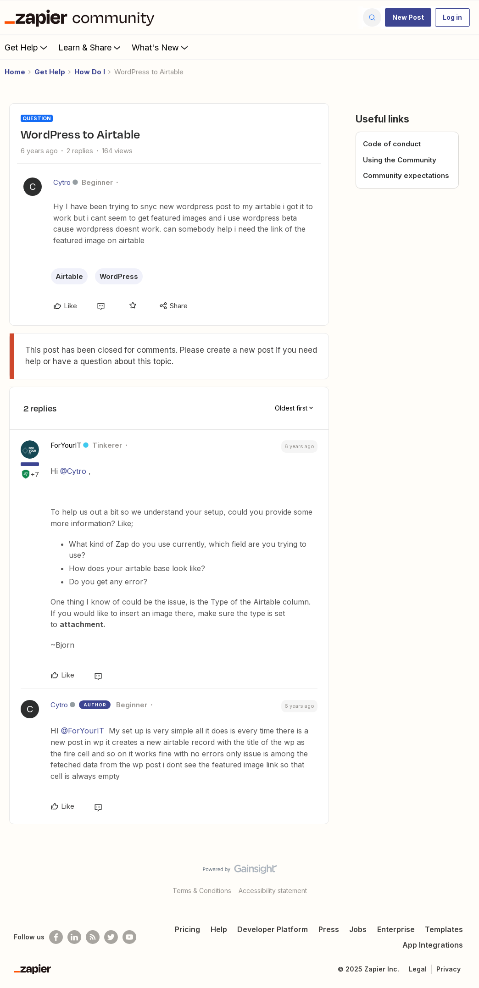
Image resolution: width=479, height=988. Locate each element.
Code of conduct (392, 143)
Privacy (448, 969)
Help (219, 929)
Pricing (187, 929)
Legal (418, 969)
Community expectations (406, 175)
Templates (444, 929)
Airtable (69, 276)
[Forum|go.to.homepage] (82, 17)
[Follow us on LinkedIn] (74, 937)
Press (328, 929)
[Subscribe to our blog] (93, 937)
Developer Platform (272, 929)
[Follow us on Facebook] (56, 937)
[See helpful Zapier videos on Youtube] (129, 937)
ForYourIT (65, 445)
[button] (408, 17)
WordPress (119, 276)
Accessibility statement (273, 890)
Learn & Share (90, 47)
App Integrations (432, 944)
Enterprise (396, 929)
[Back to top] (460, 877)
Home (15, 71)
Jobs (358, 929)
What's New (161, 47)
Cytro (62, 182)
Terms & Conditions (202, 890)
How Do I (89, 71)
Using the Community (399, 159)
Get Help (27, 47)
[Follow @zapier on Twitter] (111, 937)
